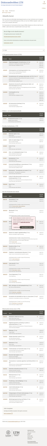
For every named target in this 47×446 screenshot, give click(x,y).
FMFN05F (5, 184)
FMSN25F (5, 381)
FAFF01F (5, 140)
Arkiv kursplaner (8, 413)
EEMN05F (5, 285)
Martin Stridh (14, 242)
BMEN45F (5, 263)
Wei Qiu (19, 270)
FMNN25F (5, 361)
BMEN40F (5, 252)
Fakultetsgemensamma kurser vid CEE (12, 37)
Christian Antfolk (15, 206)
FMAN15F (5, 336)
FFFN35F (5, 176)
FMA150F (5, 323)
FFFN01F (5, 164)
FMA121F (5, 317)
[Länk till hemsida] (37, 62)
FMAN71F (5, 343)
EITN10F (4, 119)
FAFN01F (5, 146)
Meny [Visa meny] (44, 8)
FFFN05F (5, 170)
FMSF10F (5, 369)
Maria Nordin (14, 281)
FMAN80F (5, 349)
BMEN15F (5, 232)
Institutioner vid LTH (8, 43)
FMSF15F (5, 375)
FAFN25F (5, 152)
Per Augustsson (20, 303)
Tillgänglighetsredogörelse (32, 443)
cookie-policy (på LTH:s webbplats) (21, 223)
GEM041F (5, 70)
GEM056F (5, 76)
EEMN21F (5, 296)
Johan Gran (14, 292)
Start (3, 11)
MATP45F (5, 393)
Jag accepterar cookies (27, 227)
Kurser (6, 11)
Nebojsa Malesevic (21, 206)
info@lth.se (29, 439)
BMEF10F (5, 199)
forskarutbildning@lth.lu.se (14, 421)
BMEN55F (5, 274)
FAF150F (5, 134)
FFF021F (5, 158)
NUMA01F (5, 399)
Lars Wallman (19, 292)
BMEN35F (5, 246)
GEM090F (5, 92)
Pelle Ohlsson (14, 303)
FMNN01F (5, 355)
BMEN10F (5, 221)
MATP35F (5, 387)
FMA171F (5, 330)
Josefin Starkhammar (16, 259)
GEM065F (5, 84)
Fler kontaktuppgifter (31, 441)
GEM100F (5, 103)
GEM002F (5, 62)
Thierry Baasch (14, 270)
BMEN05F (5, 210)
